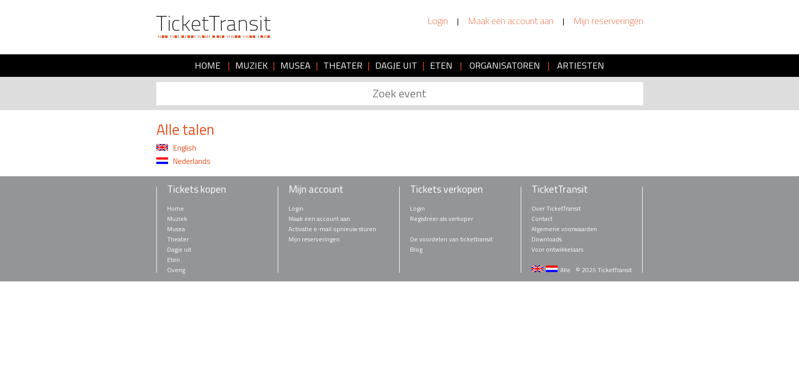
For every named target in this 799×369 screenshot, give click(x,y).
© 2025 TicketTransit (604, 270)
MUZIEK (251, 65)
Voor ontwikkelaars (557, 249)
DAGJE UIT (396, 65)
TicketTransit (559, 189)
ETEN (441, 65)
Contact (541, 218)
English (176, 148)
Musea (176, 229)
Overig (176, 270)
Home (175, 208)
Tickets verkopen (446, 189)
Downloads (546, 239)
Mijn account (316, 189)
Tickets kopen (196, 189)
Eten (173, 259)
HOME (207, 65)
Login (437, 21)
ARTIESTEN (580, 65)
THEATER (342, 65)
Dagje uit (179, 249)
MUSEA (295, 65)
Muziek (177, 218)
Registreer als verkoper (441, 218)
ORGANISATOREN (504, 65)
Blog (416, 249)
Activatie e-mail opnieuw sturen (332, 229)
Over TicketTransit (556, 208)
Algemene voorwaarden (564, 229)
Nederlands (183, 161)
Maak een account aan (511, 21)
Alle (565, 270)
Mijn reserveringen (608, 21)
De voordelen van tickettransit (451, 239)
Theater (178, 239)
